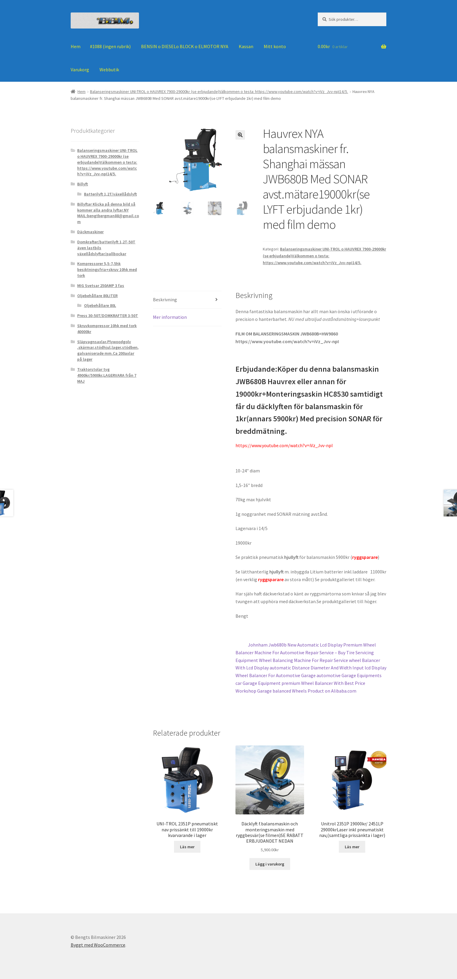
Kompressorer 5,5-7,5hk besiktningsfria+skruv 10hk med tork (107, 269)
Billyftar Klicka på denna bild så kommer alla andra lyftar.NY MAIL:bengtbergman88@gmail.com (108, 212)
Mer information (170, 317)
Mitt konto (275, 46)
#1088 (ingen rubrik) (110, 46)
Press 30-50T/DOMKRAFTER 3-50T (107, 315)
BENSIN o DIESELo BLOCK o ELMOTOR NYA (184, 46)
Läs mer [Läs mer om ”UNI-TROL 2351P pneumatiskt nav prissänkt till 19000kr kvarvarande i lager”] (187, 846)
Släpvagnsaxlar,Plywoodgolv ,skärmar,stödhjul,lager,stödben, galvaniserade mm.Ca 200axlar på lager (108, 350)
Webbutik (109, 69)
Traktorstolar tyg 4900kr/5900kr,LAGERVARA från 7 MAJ (106, 375)
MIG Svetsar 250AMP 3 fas (100, 285)
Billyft (82, 184)
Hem (75, 46)
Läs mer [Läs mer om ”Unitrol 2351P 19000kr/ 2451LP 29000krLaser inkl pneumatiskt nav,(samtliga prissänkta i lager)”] (352, 846)
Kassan (246, 46)
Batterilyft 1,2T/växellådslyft (110, 194)
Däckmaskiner (90, 231)
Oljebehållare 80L (100, 305)
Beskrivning (165, 299)
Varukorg (80, 69)
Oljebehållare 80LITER (97, 295)
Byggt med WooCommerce (98, 945)
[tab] (187, 300)
